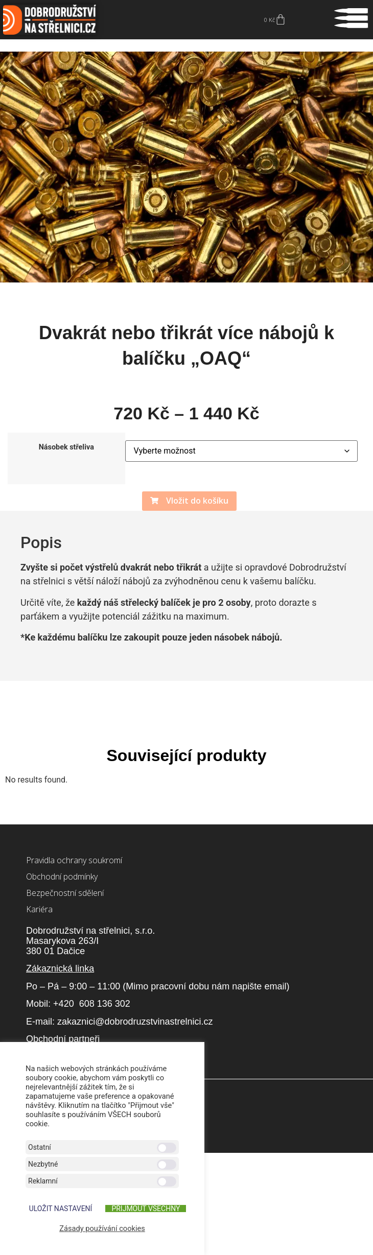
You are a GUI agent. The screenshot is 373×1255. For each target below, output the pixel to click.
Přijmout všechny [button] (145, 1208)
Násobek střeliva (66, 447)
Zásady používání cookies (102, 1228)
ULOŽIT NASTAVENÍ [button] (60, 1208)
